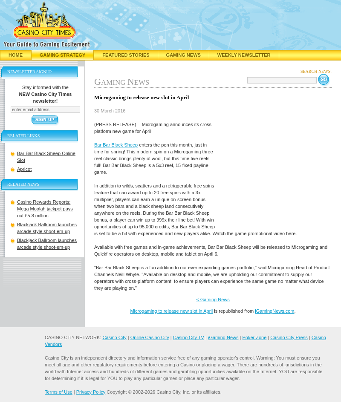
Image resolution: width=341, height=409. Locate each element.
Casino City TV (188, 337)
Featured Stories (125, 55)
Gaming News (183, 55)
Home (16, 55)
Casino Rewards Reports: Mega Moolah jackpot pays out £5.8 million (45, 208)
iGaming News (223, 337)
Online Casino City (149, 337)
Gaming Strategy (62, 55)
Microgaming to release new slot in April (171, 311)
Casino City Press (288, 337)
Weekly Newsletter (244, 55)
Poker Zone (254, 337)
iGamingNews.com (274, 311)
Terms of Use (58, 392)
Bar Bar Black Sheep (116, 144)
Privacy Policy (90, 392)
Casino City (114, 337)
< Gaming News (213, 299)
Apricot (24, 169)
